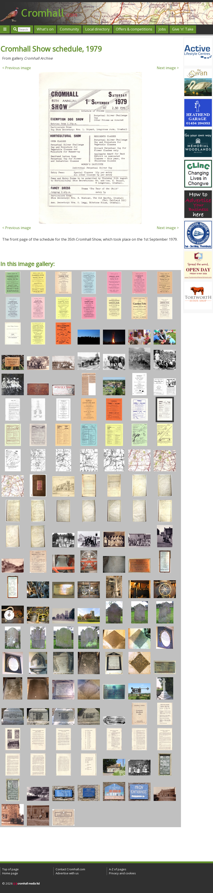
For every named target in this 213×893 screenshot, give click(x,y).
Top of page (10, 869)
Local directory (97, 29)
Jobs (162, 29)
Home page (10, 873)
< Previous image (16, 67)
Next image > (168, 67)
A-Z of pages (117, 869)
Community (69, 29)
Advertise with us (67, 873)
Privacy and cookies (122, 873)
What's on (45, 29)
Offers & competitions (134, 29)
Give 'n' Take (182, 29)
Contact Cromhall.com (70, 869)
